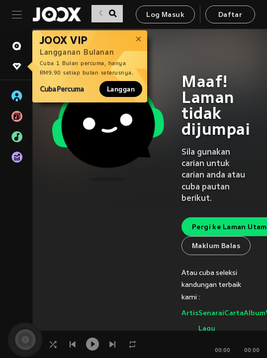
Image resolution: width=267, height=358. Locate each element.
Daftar (230, 15)
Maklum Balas (216, 246)
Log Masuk (165, 15)
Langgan (121, 89)
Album (255, 313)
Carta (234, 313)
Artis (189, 313)
